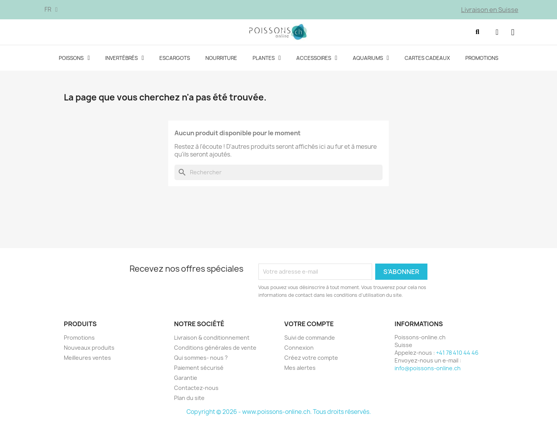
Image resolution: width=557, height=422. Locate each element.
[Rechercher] (278, 172)
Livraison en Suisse (489, 9)
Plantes (267, 58)
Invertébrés (124, 58)
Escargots (174, 57)
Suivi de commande (309, 337)
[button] (477, 32)
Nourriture (221, 57)
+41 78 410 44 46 (457, 352)
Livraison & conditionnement (211, 337)
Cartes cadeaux (427, 57)
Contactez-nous (196, 387)
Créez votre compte (311, 357)
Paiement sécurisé (199, 367)
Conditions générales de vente (215, 347)
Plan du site (189, 398)
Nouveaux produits (89, 347)
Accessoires (316, 58)
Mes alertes (300, 367)
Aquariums (371, 58)
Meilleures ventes (87, 357)
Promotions (481, 57)
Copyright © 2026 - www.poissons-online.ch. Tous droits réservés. (278, 412)
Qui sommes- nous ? (201, 357)
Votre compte (309, 324)
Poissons (74, 58)
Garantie (185, 377)
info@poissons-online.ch (428, 368)
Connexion (299, 347)
